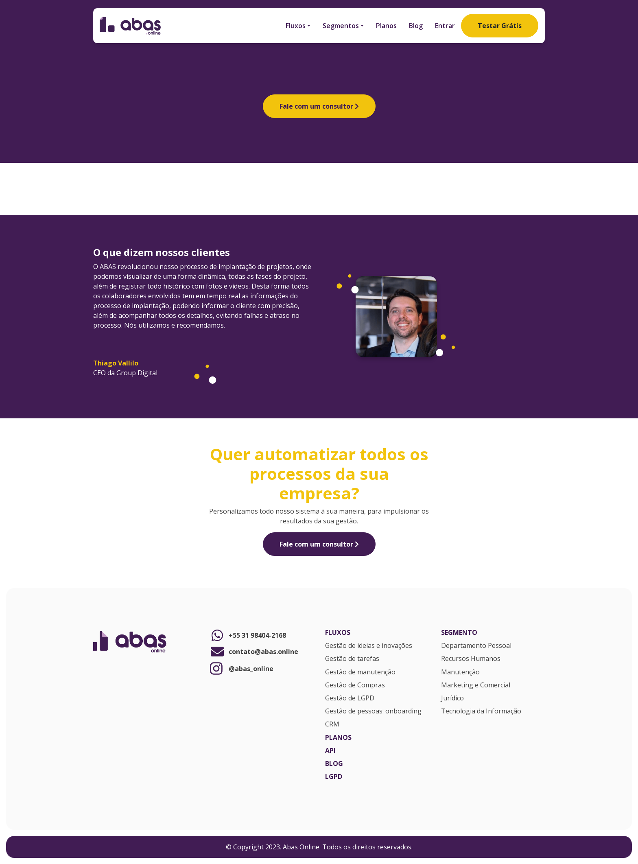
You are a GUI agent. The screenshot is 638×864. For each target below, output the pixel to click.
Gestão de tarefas (352, 659)
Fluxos (296, 25)
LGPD (333, 777)
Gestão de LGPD (349, 698)
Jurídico (452, 698)
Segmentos (341, 25)
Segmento (459, 633)
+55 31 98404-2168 (247, 635)
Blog (416, 25)
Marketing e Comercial (475, 685)
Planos (386, 25)
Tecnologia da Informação (481, 711)
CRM (332, 724)
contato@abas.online (253, 651)
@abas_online (241, 668)
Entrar (445, 25)
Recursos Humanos (470, 659)
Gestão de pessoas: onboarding (373, 711)
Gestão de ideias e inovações (368, 646)
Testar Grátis (500, 25)
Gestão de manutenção (360, 672)
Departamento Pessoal (476, 646)
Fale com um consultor (319, 106)
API (330, 751)
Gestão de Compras (355, 685)
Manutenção (460, 672)
